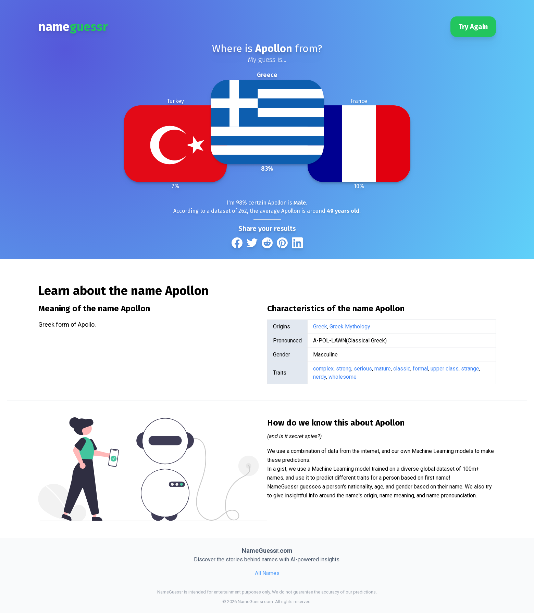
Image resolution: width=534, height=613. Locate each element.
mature (382, 368)
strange (470, 368)
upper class (445, 368)
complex (323, 368)
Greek (320, 326)
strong (343, 368)
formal (420, 368)
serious (363, 368)
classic (401, 368)
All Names (267, 573)
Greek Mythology (350, 326)
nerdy (319, 377)
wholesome (342, 377)
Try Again (473, 27)
